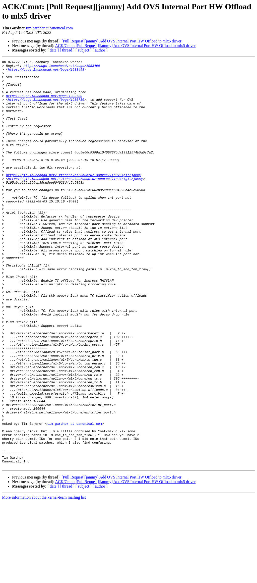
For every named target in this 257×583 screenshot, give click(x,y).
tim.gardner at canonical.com (49, 28)
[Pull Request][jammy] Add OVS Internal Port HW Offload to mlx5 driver (121, 41)
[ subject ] (84, 50)
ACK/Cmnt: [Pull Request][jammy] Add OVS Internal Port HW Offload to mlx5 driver (125, 45)
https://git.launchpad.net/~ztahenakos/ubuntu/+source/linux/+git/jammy (73, 198)
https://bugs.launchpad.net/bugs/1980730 (44, 103)
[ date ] (53, 50)
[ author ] (100, 50)
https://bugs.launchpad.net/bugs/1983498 (62, 67)
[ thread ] (67, 50)
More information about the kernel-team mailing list (44, 578)
